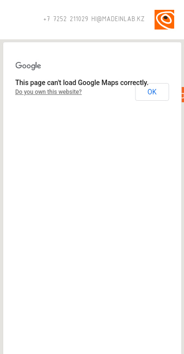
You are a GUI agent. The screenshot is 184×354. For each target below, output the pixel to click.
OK (152, 92)
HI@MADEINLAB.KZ (118, 20)
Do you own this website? (48, 91)
